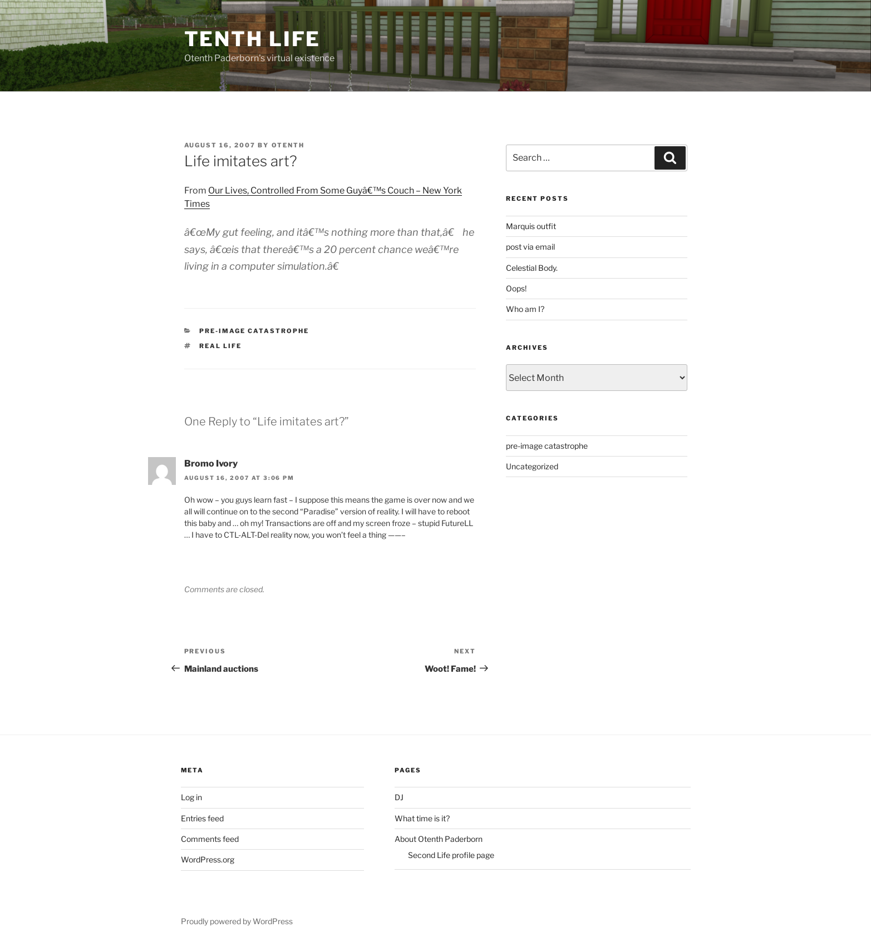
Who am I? (525, 309)
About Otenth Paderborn (439, 839)
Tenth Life (252, 39)
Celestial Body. (532, 267)
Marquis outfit (531, 226)
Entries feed (202, 818)
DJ (399, 797)
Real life (220, 346)
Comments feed (210, 839)
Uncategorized (532, 466)
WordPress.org (207, 859)
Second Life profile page (451, 855)
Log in (191, 797)
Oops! (516, 288)
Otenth (288, 145)
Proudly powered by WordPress (237, 921)
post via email (530, 246)
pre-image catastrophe (254, 331)
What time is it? (422, 818)
